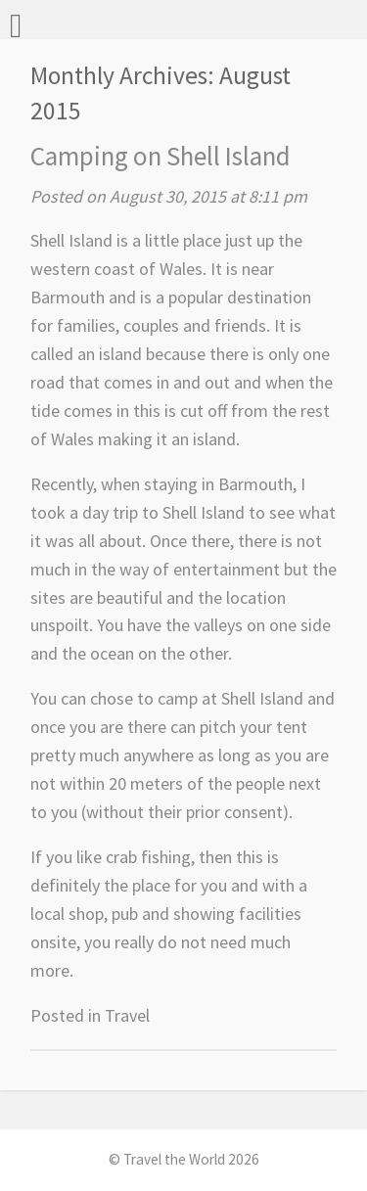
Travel (127, 1015)
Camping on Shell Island (160, 155)
